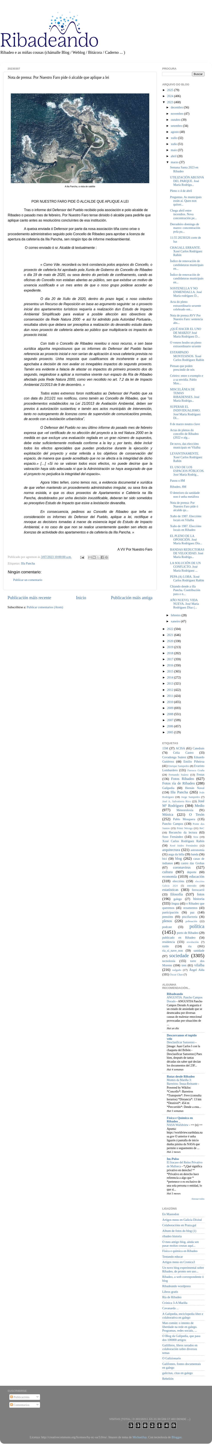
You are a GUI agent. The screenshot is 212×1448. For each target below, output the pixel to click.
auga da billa (176, 854)
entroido (191, 885)
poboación (191, 921)
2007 (170, 720)
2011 (170, 696)
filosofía (176, 894)
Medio (199, 806)
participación (170, 912)
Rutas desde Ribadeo (181, 1076)
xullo (174, 138)
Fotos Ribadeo (182, 779)
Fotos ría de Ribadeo (178, 783)
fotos (200, 894)
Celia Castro (183, 752)
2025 (170, 90)
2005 (170, 732)
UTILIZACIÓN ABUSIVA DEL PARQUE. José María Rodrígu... (187, 181)
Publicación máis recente (29, 597)
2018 (170, 653)
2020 (170, 641)
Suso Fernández (172, 836)
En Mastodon (170, 1214)
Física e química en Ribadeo (180, 1251)
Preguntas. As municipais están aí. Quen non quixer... (186, 200)
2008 (170, 714)
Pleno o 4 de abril (181, 190)
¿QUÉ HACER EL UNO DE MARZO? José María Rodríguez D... (185, 332)
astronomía (197, 850)
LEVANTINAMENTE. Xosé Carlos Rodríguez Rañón (186, 457)
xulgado (176, 970)
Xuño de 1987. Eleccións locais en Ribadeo (185, 528)
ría (189, 946)
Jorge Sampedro (190, 797)
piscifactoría (189, 916)
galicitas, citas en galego (177, 1373)
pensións (167, 916)
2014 (170, 677)
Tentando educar (172, 1256)
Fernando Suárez (179, 774)
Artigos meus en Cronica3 (178, 1262)
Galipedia (168, 788)
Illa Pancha (28, 563)
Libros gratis (170, 1291)
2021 (170, 635)
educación (196, 876)
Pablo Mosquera (184, 819)
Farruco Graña (195, 770)
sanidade (199, 950)
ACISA (180, 748)
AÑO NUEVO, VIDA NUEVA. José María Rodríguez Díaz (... (184, 603)
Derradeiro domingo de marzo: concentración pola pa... (185, 227)
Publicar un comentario (27, 580)
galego (177, 899)
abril (174, 156)
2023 (170, 102)
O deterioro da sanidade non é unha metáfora (185, 494)
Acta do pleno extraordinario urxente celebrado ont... (185, 305)
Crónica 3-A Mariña (174, 1303)
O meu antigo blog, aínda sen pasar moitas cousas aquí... (180, 1243)
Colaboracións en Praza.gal (179, 1225)
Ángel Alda (196, 970)
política (197, 926)
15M (165, 748)
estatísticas (170, 890)
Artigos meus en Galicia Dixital (182, 1219)
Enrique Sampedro (178, 766)
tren (183, 965)
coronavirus (182, 867)
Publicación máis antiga (132, 597)
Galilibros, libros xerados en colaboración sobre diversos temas (180, 1349)
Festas (200, 774)
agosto (175, 132)
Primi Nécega (185, 828)
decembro (177, 107)
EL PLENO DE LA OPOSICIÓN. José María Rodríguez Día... (186, 539)
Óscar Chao (176, 974)
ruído (165, 946)
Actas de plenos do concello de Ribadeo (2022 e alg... (184, 433)
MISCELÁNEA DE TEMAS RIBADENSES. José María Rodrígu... (184, 395)
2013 (170, 683)
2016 (170, 665)
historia (198, 899)
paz (192, 912)
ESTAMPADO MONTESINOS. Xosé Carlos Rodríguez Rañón (187, 356)
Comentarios (19, 1405)
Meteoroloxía (185, 810)
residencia (168, 942)
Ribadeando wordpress (176, 1286)
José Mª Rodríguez (183, 803)
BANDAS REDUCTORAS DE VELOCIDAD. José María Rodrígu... (187, 553)
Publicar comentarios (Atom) (45, 607)
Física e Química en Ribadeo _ (180, 1119)
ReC (201, 828)
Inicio (81, 597)
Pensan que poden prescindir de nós (182, 367)
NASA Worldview (178, 1125)
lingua (175, 903)
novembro (177, 113)
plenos (167, 921)
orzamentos (190, 908)
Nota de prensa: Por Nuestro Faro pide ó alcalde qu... (184, 506)
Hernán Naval (195, 788)
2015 (170, 671)
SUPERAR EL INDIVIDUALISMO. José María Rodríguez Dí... (185, 412)
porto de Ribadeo (187, 932)
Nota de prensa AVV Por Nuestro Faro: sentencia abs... (186, 319)
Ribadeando (175, 994)
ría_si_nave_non (172, 950)
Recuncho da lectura (183, 832)
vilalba (199, 965)
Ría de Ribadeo (171, 1297)
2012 (170, 689)
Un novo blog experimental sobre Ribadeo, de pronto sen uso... (183, 1269)
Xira (195, 836)
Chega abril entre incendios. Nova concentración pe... (183, 214)
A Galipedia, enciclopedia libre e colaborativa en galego (182, 1315)
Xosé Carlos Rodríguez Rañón (183, 841)
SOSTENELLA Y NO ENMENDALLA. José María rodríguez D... (186, 292)
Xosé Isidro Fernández (184, 845)
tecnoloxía (168, 961)
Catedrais (198, 748)
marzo (175, 162)
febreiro (176, 615)
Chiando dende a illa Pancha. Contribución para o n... (185, 590)
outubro (176, 119)
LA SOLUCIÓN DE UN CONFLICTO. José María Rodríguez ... (185, 566)
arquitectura (171, 850)
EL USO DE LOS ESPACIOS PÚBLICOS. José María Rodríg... (187, 470)
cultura (167, 872)
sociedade (179, 955)
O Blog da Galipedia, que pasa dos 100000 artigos (181, 1337)
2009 (170, 708)
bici (164, 858)
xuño (174, 144)
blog (178, 858)
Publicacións (19, 1397)
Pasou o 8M (177, 480)
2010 (170, 702)
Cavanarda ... (170, 1308)
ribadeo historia (172, 1236)
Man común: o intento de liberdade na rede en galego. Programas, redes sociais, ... (179, 1326)
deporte (191, 872)
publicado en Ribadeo (178, 937)
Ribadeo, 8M (178, 486)
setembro (177, 125)
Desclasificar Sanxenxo (181, 1042)
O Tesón (196, 814)
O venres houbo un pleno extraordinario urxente (185, 344)
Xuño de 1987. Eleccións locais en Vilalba (185, 518)
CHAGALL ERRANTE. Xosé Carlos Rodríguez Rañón (186, 251)
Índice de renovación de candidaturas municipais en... (186, 264)
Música (167, 814)
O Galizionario (171, 1358)
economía (169, 876)
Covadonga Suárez (174, 757)
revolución (193, 942)
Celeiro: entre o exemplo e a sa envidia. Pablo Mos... (186, 379)
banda (194, 854)
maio (174, 150)
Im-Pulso (173, 1159)
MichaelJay (139, 1437)
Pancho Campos (172, 823)
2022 (170, 629)
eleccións (178, 881)
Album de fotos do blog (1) (179, 1231)
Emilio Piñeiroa (193, 761)
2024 (170, 96)
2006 (170, 726)
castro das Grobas (192, 863)
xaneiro (176, 621)
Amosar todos (197, 1198)
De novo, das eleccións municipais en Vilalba (185, 445)
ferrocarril (198, 890)
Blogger (176, 1437)
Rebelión (167, 1378)
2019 (170, 647)
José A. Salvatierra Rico (176, 801)
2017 (170, 659)
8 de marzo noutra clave (185, 424)
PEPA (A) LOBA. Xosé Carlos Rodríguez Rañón (187, 578)
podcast (167, 927)
